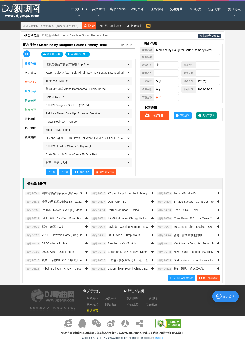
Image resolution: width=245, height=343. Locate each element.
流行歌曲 (215, 9)
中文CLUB (79, 12)
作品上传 (133, 304)
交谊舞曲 (176, 9)
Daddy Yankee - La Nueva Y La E (186, 260)
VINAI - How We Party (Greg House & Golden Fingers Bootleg (73, 235)
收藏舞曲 (77, 54)
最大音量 (133, 54)
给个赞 (52, 54)
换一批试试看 (208, 278)
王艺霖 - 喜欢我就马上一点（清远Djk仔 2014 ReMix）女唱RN (138, 260)
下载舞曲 (154, 115)
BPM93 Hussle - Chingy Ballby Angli (68, 146)
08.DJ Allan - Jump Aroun (115, 235)
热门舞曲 (30, 128)
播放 (26, 53)
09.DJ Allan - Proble (46, 243)
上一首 (51, 171)
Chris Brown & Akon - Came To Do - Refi (71, 154)
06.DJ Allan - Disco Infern (49, 252)
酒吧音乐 (137, 9)
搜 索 (89, 25)
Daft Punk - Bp (55, 97)
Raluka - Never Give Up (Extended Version (73, 113)
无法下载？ (206, 115)
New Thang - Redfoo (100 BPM (185, 252)
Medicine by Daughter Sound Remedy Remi (193, 243)
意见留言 (92, 310)
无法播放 (151, 304)
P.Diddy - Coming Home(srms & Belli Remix (127, 227)
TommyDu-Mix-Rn (57, 80)
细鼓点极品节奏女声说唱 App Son (67, 64)
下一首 (64, 171)
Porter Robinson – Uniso (61, 121)
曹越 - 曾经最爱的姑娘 (179, 235)
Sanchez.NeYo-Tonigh (113, 243)
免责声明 (111, 298)
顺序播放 (82, 172)
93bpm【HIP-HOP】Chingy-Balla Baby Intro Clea (131, 269)
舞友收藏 (30, 100)
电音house (118, 9)
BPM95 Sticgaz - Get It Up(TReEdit (68, 105)
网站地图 (111, 304)
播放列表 (30, 63)
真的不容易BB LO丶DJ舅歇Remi (54, 260)
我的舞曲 (30, 137)
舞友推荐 (30, 109)
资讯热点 (234, 12)
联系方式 (92, 304)
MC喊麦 (195, 9)
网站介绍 (92, 298)
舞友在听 (30, 82)
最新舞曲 (30, 118)
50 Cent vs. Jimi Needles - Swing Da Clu (191, 227)
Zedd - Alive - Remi (58, 129)
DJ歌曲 (20, 10)
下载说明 (182, 115)
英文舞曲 (98, 12)
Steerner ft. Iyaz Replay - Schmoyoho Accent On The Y (134, 252)
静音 (120, 54)
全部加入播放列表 (181, 278)
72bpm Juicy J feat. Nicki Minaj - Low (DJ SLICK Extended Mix (85, 72)
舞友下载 (30, 91)
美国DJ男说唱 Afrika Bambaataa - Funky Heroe (76, 89)
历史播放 (30, 72)
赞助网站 (133, 298)
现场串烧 (156, 9)
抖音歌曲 (136, 25)
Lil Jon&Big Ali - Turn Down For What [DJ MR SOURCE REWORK (88, 138)
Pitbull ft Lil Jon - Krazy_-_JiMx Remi (56, 269)
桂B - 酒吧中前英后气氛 (180, 269)
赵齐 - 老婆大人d (56, 162)
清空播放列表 (105, 172)
